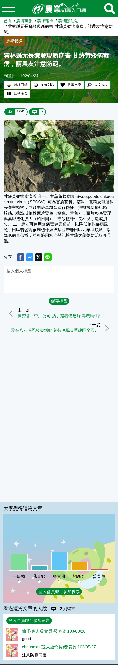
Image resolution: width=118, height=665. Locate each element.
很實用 (59, 576)
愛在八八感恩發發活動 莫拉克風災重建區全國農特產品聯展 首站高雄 (55, 331)
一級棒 (19, 576)
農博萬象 (24, 21)
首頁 (8, 21)
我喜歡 (39, 576)
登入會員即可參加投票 (59, 591)
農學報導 (45, 21)
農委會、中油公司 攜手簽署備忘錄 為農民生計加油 (64, 316)
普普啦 (99, 576)
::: (116, 19)
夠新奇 (79, 576)
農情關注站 (68, 21)
